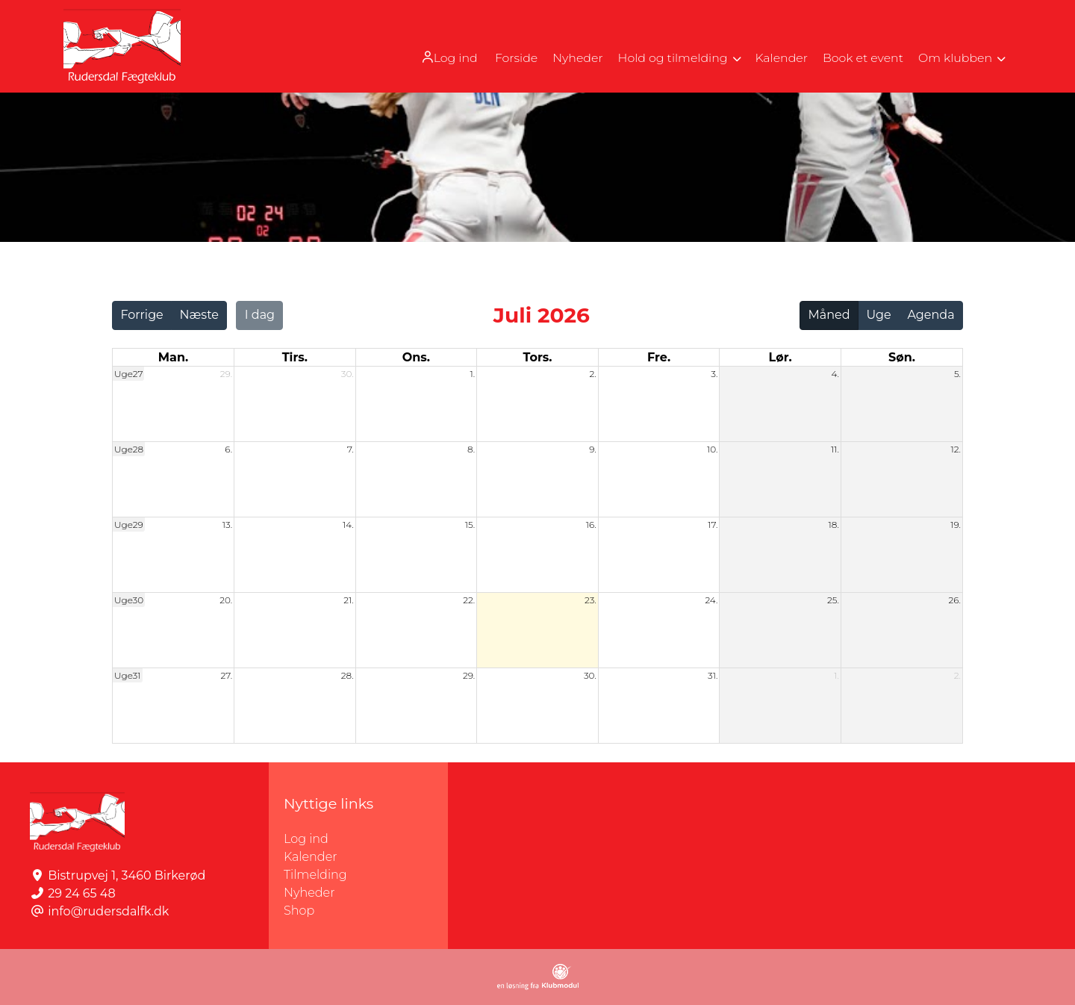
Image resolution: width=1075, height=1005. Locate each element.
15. (470, 524)
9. (592, 449)
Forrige (141, 315)
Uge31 (127, 675)
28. (347, 675)
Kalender (310, 857)
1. (473, 373)
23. (590, 600)
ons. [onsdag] (416, 357)
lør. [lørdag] (780, 357)
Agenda (930, 315)
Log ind (441, 57)
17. (712, 524)
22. (469, 600)
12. (955, 449)
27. (226, 675)
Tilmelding (315, 875)
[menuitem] (443, 57)
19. (955, 524)
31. (712, 675)
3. (714, 373)
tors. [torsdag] (537, 357)
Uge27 (128, 373)
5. (957, 373)
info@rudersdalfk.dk (108, 911)
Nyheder (309, 893)
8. (471, 449)
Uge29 (128, 524)
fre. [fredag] (658, 357)
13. (227, 524)
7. (350, 449)
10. (712, 449)
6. (228, 449)
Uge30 (128, 600)
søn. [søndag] (901, 357)
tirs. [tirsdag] (295, 357)
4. (835, 373)
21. (348, 600)
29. (226, 373)
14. (348, 524)
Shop (299, 910)
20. (225, 600)
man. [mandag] (173, 357)
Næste (199, 315)
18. (834, 524)
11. (835, 449)
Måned (829, 315)
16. (591, 524)
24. (711, 600)
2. (592, 373)
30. (347, 373)
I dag (260, 315)
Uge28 (128, 449)
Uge (878, 315)
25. (833, 600)
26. (955, 600)
